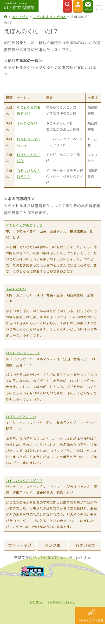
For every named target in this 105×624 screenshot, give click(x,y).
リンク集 (52, 545)
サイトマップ (19, 545)
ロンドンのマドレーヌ (22, 353)
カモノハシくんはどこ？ (24, 480)
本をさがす (20, 16)
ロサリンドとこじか (21, 416)
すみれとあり (27, 123)
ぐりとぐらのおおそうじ (24, 225)
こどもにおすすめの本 (49, 16)
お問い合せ (85, 545)
